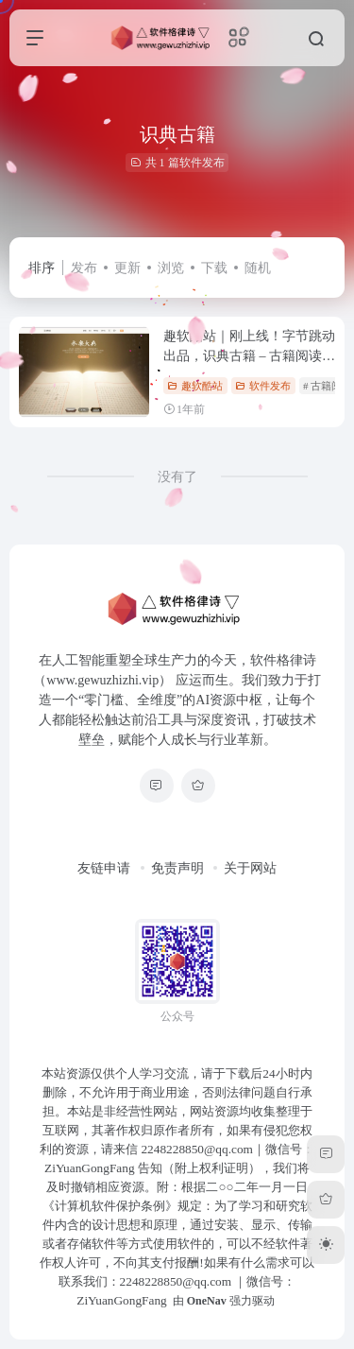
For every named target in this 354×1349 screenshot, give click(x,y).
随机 (257, 268)
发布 (84, 268)
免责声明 (177, 868)
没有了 (177, 477)
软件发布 (263, 385)
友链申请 (103, 868)
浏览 (171, 268)
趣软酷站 (195, 385)
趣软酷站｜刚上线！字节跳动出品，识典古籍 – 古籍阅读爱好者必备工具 (249, 356)
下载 (214, 268)
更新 (127, 268)
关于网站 (250, 868)
